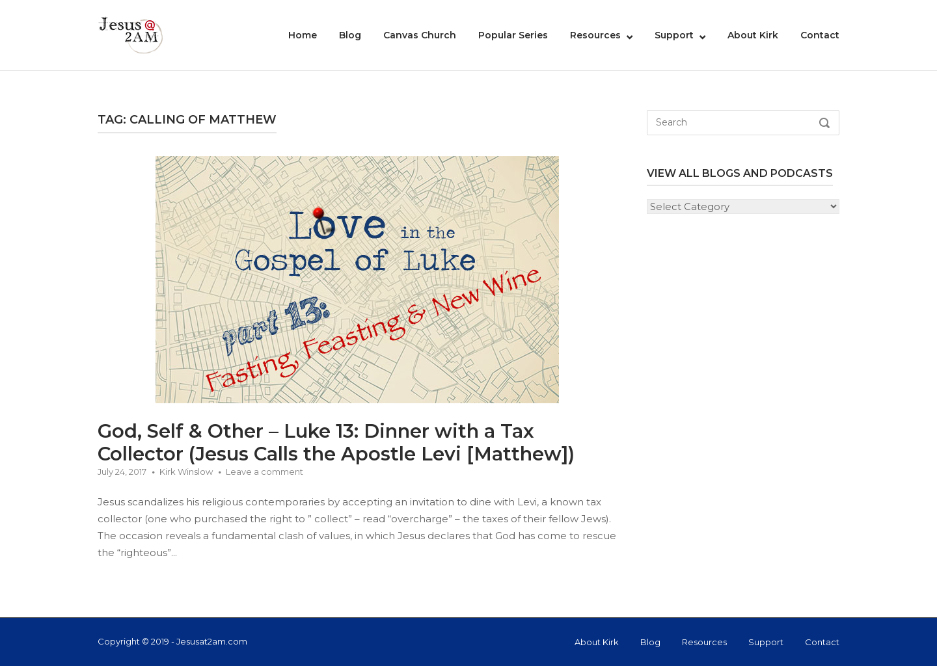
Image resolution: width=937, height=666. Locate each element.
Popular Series (513, 35)
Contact (819, 35)
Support (674, 35)
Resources (595, 35)
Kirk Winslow (186, 471)
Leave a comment (264, 471)
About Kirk (752, 35)
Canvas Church (419, 35)
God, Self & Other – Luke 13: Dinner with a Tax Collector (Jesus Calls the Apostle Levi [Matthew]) (336, 442)
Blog (350, 35)
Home (302, 35)
